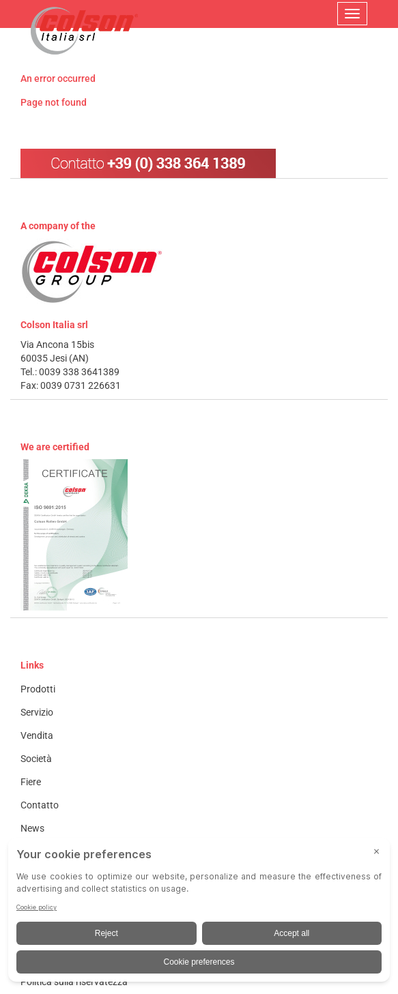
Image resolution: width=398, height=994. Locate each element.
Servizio (36, 712)
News (32, 828)
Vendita (36, 735)
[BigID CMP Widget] (199, 913)
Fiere (30, 781)
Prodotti (37, 689)
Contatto (39, 805)
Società (36, 758)
